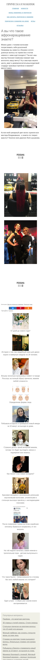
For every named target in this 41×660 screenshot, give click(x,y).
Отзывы (20, 25)
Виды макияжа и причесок (20, 13)
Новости (24, 8)
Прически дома (28, 304)
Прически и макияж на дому (17, 21)
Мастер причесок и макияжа (15, 304)
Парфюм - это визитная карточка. (16, 619)
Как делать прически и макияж (20, 17)
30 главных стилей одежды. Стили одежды (20, 623)
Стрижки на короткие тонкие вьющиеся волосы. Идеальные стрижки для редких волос (19, 641)
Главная (15, 8)
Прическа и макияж (20, 4)
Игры (33, 21)
